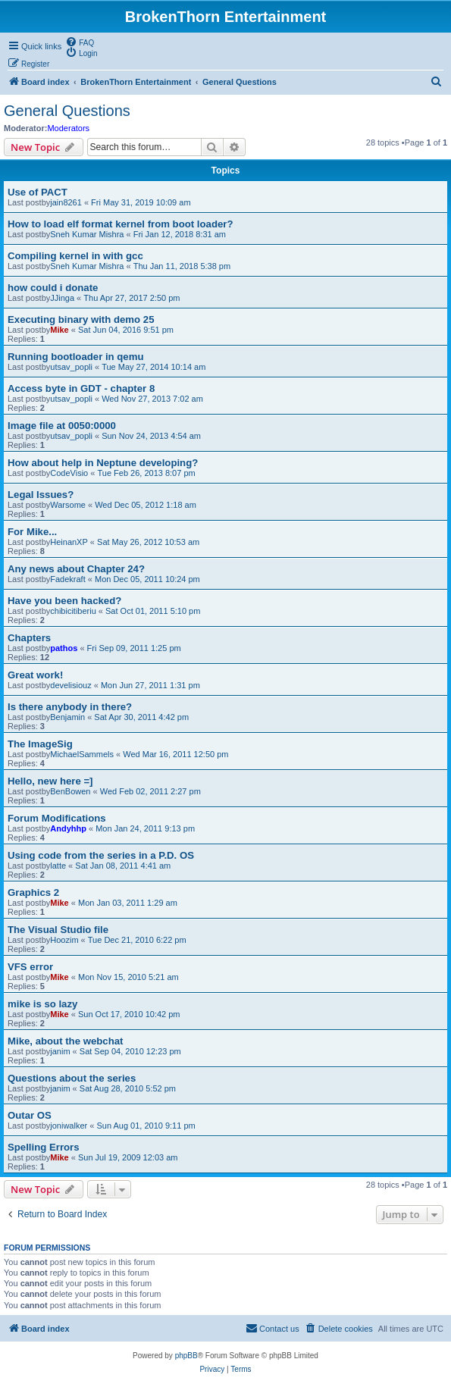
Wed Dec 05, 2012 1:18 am (145, 504)
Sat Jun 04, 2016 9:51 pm (126, 329)
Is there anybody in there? (70, 706)
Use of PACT (37, 192)
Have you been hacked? (64, 600)
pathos (63, 648)
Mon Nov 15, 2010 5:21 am (128, 977)
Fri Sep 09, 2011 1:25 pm (134, 648)
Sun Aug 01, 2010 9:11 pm (145, 1125)
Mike (59, 329)
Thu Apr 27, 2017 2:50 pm (131, 297)
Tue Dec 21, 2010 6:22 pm (137, 939)
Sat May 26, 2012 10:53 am (148, 541)
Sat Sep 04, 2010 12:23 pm (130, 1051)
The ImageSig (40, 744)
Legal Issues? (41, 494)
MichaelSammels (82, 754)
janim (60, 1051)
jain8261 (66, 202)
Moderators (68, 128)
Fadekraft (67, 579)
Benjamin (67, 717)
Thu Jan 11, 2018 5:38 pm (181, 266)
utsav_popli (71, 366)
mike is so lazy (42, 1004)
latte (58, 865)
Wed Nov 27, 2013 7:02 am (152, 398)
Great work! (35, 675)
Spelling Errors (44, 1147)
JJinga (62, 297)
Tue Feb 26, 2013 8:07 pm (146, 473)
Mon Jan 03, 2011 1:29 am (127, 902)
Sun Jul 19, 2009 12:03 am (127, 1157)
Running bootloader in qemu (75, 356)
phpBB (186, 1355)
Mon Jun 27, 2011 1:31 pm (150, 685)
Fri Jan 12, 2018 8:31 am (179, 234)
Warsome (68, 504)
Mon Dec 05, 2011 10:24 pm (147, 579)
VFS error (30, 966)
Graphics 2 (33, 892)
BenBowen (70, 791)
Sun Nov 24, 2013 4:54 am (151, 435)
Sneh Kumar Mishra (87, 234)
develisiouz (70, 685)
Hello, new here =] (50, 781)
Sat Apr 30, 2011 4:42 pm (141, 717)
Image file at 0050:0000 (62, 425)
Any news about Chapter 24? (76, 569)
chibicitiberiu (73, 610)
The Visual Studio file (58, 929)
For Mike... (32, 531)
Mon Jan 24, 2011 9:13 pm (145, 828)
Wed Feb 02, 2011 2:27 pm (150, 791)
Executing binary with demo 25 (81, 319)
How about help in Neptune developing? (103, 462)
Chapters (29, 637)
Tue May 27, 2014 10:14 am (153, 366)
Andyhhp (68, 828)
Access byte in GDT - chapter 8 (81, 388)
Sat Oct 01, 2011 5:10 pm (152, 610)
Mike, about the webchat (65, 1041)
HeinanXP (69, 541)
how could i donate (53, 287)
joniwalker (68, 1125)
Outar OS (30, 1115)
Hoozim (64, 939)
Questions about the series (72, 1078)
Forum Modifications (57, 818)
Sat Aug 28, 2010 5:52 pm (128, 1088)
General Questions (67, 110)
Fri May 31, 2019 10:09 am (140, 202)
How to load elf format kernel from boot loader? (120, 224)
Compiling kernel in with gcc (75, 255)
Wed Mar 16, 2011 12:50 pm (175, 754)
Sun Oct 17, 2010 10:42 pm (129, 1014)
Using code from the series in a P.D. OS (101, 855)
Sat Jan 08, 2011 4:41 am (123, 865)
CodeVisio (69, 473)
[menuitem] (79, 41)
